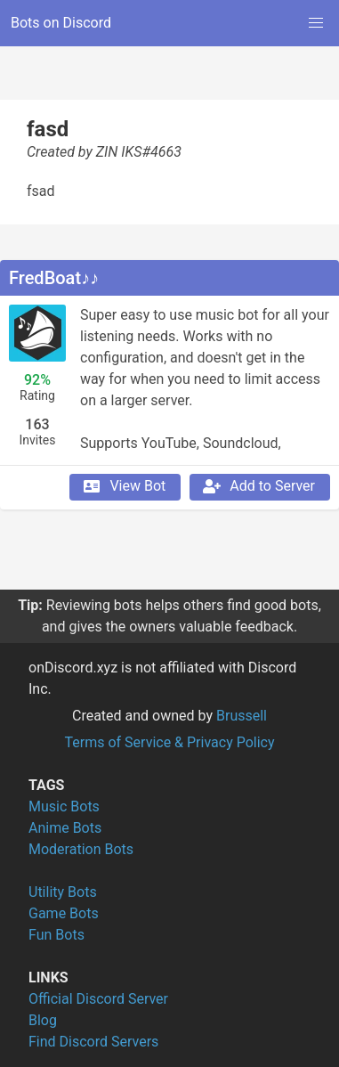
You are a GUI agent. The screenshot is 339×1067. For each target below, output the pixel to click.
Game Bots (63, 913)
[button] (316, 23)
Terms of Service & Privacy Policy (169, 742)
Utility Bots (62, 892)
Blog (42, 1020)
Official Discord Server (98, 998)
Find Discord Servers (93, 1041)
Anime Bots (64, 827)
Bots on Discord (61, 22)
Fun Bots (56, 934)
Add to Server (258, 486)
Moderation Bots (80, 849)
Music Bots (64, 806)
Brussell (241, 715)
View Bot (123, 486)
